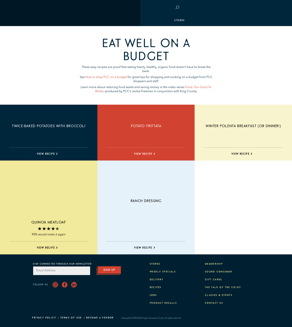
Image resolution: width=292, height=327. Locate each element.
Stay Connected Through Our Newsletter (62, 264)
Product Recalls (163, 303)
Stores (39, 20)
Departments (44, 32)
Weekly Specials (163, 272)
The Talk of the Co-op (223, 287)
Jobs (153, 295)
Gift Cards (213, 280)
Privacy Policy (44, 318)
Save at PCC (235, 8)
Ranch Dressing (146, 201)
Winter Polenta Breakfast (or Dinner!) (243, 126)
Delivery (156, 280)
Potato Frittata (146, 126)
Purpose (251, 65)
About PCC (250, 76)
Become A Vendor (100, 318)
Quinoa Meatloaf (48, 222)
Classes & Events (244, 54)
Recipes (155, 287)
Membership (43, 43)
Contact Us (214, 303)
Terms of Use (71, 318)
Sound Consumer (218, 272)
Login (253, 8)
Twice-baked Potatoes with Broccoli (48, 126)
